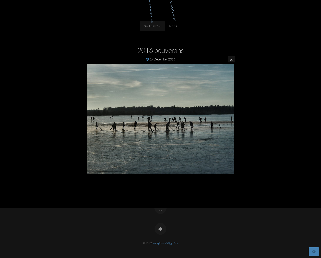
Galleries (151, 26)
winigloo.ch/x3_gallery (165, 242)
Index (172, 26)
